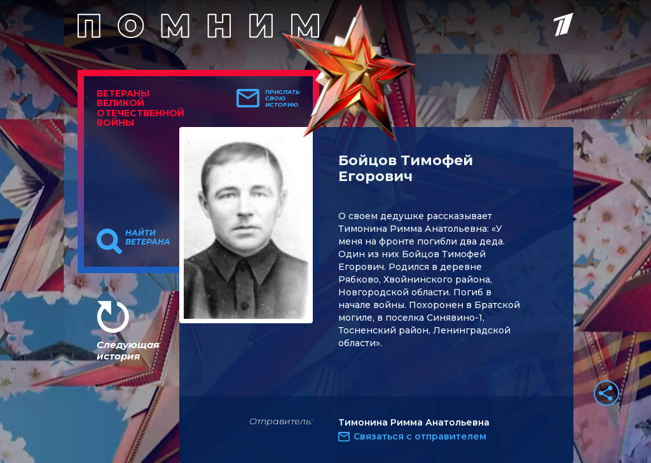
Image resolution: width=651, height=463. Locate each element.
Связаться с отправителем (419, 436)
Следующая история (128, 350)
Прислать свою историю (282, 98)
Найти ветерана (147, 237)
